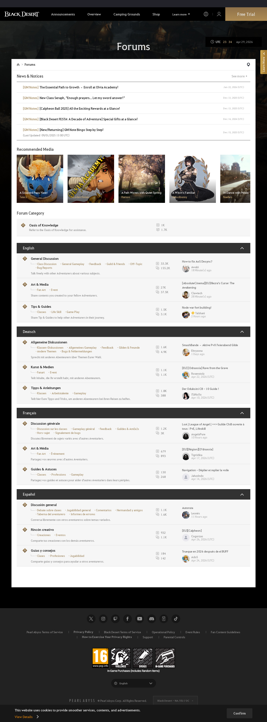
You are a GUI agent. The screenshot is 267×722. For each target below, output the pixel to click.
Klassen (41, 393)
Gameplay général (84, 429)
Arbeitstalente (60, 393)
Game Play (73, 312)
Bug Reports (44, 267)
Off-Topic (136, 264)
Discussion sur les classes (52, 429)
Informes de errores (83, 514)
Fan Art (41, 289)
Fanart (41, 372)
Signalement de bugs (68, 432)
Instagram (103, 618)
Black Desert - (173, 700)
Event (54, 289)
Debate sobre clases (49, 510)
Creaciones (43, 535)
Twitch (115, 618)
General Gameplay (73, 264)
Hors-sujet (43, 432)
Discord (151, 618)
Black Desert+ (163, 618)
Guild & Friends (116, 264)
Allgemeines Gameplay (83, 347)
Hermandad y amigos (130, 510)
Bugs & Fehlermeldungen (77, 351)
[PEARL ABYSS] (81, 700)
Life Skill (56, 312)
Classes (41, 312)
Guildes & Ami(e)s (128, 429)
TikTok (175, 618)
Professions (59, 474)
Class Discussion (47, 264)
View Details (24, 716)
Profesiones (57, 556)
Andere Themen (46, 351)
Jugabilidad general (79, 510)
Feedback (95, 264)
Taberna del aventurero (51, 514)
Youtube (139, 618)
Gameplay (80, 393)
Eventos (60, 535)
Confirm (239, 713)
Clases (41, 556)
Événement (57, 453)
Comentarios (103, 510)
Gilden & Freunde (129, 347)
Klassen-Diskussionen (50, 347)
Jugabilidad (77, 556)
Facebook (127, 618)
